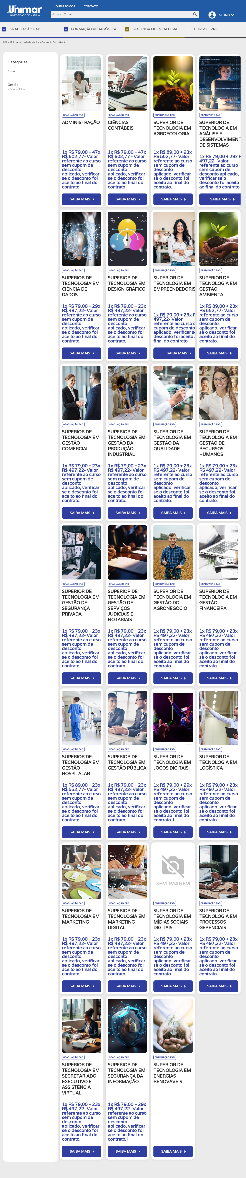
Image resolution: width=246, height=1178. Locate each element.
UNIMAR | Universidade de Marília (21, 42)
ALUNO (221, 15)
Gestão (62, 42)
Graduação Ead (49, 42)
